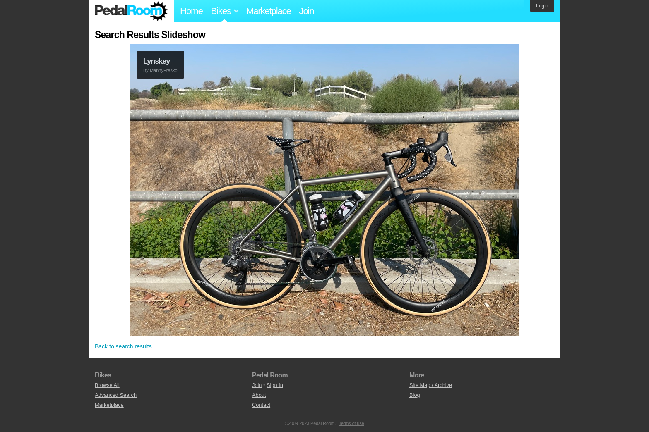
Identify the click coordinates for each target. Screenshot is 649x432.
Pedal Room (131, 11)
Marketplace (268, 11)
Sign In (275, 385)
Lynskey (156, 61)
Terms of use (351, 423)
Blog (414, 395)
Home (191, 11)
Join (306, 11)
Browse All (107, 385)
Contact (261, 405)
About (259, 395)
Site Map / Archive (430, 385)
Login (542, 6)
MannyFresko (164, 70)
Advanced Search (116, 395)
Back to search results (123, 346)
